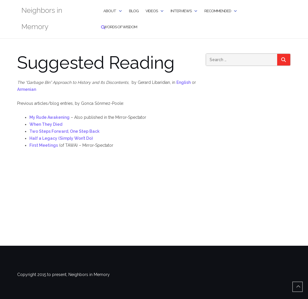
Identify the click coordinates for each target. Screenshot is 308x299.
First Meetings (43, 145)
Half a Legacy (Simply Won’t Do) (61, 138)
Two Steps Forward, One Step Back (64, 131)
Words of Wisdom (120, 27)
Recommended (217, 11)
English (183, 82)
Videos (152, 11)
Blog (134, 11)
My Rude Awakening (49, 117)
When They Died (45, 124)
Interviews (181, 11)
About (109, 11)
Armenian (26, 89)
